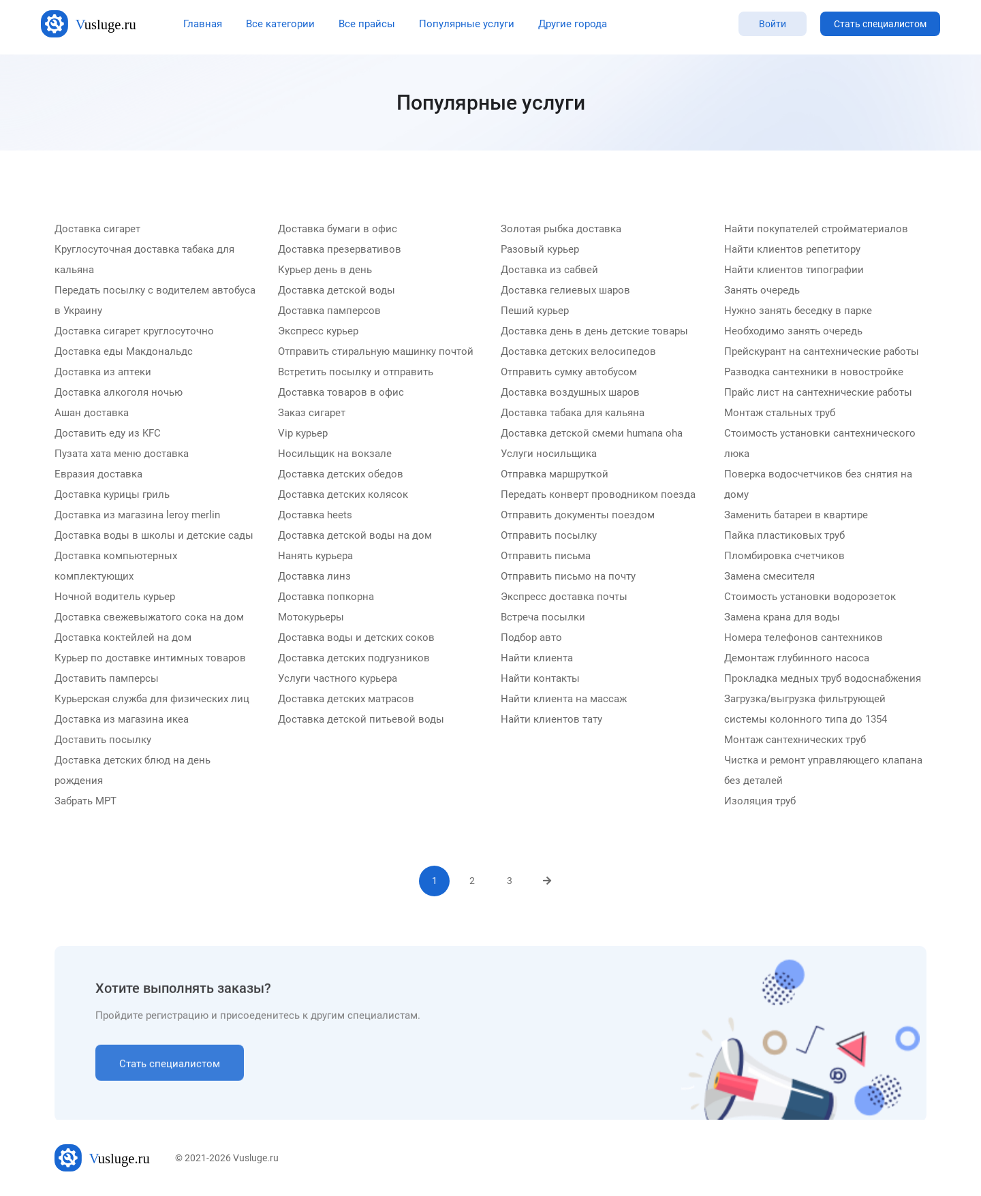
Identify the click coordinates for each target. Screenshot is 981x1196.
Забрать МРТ (85, 802)
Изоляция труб (760, 802)
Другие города (572, 24)
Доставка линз (314, 577)
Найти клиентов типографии (794, 270)
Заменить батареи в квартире (796, 515)
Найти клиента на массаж (564, 699)
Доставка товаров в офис (341, 393)
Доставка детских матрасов (346, 699)
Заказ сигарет (311, 413)
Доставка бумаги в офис (337, 229)
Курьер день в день (325, 270)
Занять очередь (762, 291)
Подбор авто (531, 638)
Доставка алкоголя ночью (118, 393)
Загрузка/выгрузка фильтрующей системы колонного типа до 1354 (805, 709)
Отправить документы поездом (578, 515)
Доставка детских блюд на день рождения (132, 771)
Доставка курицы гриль (112, 495)
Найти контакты (540, 679)
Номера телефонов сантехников (803, 638)
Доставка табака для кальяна (572, 413)
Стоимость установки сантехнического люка (820, 444)
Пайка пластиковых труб (784, 536)
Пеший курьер (535, 311)
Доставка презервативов (339, 250)
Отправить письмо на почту (568, 577)
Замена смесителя (769, 577)
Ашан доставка (91, 413)
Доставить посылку (102, 740)
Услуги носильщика (549, 454)
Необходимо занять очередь (793, 332)
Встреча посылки (543, 618)
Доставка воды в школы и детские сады (153, 536)
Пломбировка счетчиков (784, 556)
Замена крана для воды (782, 618)
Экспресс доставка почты (564, 597)
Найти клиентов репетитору (792, 250)
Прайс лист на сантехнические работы (818, 393)
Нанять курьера (315, 556)
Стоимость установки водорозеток (810, 597)
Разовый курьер (540, 250)
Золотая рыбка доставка (561, 229)
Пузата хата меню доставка (121, 454)
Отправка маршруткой (554, 475)
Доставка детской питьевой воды (361, 720)
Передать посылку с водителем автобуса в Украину (154, 301)
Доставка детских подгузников (354, 658)
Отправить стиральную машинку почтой (375, 352)
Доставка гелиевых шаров (565, 291)
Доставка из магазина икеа (121, 720)
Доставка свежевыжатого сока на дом (149, 618)
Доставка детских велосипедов (578, 352)
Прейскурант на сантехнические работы (821, 352)
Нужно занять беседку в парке (798, 311)
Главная (202, 24)
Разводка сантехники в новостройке (813, 372)
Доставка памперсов (329, 311)
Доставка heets (315, 515)
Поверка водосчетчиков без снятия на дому (818, 485)
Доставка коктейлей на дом (122, 638)
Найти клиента (537, 658)
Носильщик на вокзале (335, 454)
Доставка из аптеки (102, 372)
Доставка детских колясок (343, 495)
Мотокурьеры (311, 618)
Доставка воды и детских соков (356, 638)
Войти (772, 23)
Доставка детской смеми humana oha (592, 434)
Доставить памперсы (106, 679)
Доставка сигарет (97, 229)
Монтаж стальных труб (779, 413)
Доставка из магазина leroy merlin (137, 515)
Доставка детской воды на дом (355, 536)
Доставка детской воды (336, 291)
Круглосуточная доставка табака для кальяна (144, 260)
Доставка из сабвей (549, 270)
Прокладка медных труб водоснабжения (822, 679)
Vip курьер (303, 434)
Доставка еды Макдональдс (123, 352)
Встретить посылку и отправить (355, 372)
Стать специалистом (880, 23)
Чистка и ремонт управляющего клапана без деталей (823, 771)
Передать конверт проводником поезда (598, 495)
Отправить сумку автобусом (569, 372)
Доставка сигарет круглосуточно (134, 332)
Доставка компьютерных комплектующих (115, 566)
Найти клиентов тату (551, 720)
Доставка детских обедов (340, 475)
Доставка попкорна (326, 597)
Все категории (280, 24)
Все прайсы (367, 24)
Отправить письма (546, 556)
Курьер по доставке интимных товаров (150, 658)
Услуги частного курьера (337, 679)
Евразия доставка (98, 475)
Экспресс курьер (318, 332)
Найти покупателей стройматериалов (816, 229)
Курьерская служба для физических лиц (151, 699)
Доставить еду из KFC (107, 434)
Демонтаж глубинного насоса (796, 658)
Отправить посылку (549, 536)
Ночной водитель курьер (114, 597)
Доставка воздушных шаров (570, 393)
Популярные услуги (466, 24)
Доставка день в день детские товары (594, 332)
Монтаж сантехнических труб (795, 740)
